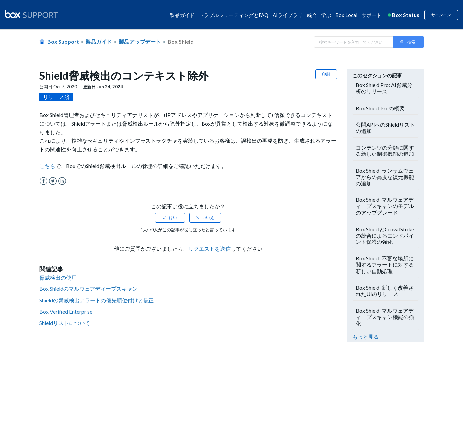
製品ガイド (182, 15)
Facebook (43, 181)
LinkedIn (62, 181)
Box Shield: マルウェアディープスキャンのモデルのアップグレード (385, 206)
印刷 (326, 74)
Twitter (53, 181)
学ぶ (326, 15)
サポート (371, 15)
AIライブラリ (288, 15)
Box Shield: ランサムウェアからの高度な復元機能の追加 (385, 176)
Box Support (63, 41)
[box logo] (31, 14)
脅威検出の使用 (58, 277)
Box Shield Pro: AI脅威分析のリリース (384, 88)
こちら (47, 166)
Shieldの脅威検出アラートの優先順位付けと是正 (96, 300)
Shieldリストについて (64, 323)
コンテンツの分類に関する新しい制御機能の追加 (385, 150)
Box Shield (181, 41)
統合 (312, 15)
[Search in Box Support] (353, 42)
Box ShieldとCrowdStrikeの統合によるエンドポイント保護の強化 (385, 235)
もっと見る (365, 336)
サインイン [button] (441, 14)
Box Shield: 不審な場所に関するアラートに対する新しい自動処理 (385, 264)
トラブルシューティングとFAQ (233, 15)
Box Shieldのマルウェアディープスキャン (88, 288)
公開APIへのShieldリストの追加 (385, 127)
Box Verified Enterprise (65, 311)
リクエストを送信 (209, 248)
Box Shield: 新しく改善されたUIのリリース (385, 291)
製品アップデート (140, 41)
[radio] (170, 218)
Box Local (346, 15)
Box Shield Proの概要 (380, 108)
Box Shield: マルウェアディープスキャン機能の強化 (385, 316)
